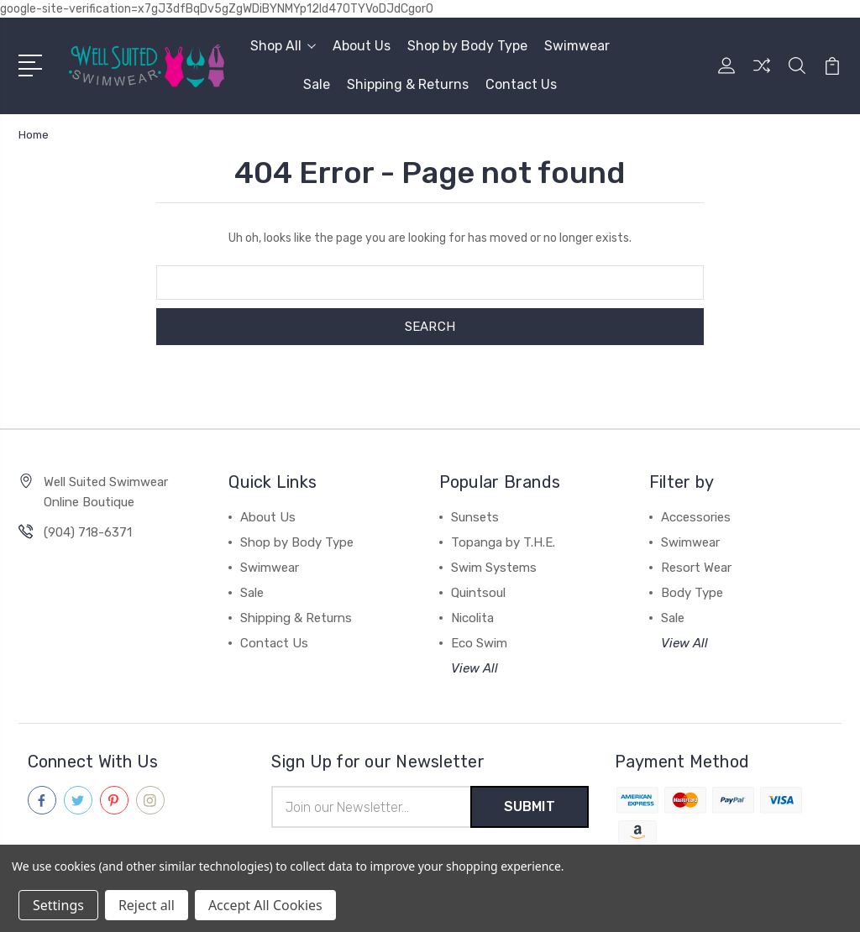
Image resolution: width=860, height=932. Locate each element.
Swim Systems (494, 567)
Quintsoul (478, 592)
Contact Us (521, 84)
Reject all (146, 905)
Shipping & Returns (408, 84)
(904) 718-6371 (88, 532)
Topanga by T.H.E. (503, 542)
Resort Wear (696, 567)
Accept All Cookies (265, 905)
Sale (316, 84)
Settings (58, 905)
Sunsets (475, 517)
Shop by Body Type (467, 46)
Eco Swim (479, 643)
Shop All (283, 46)
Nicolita (472, 618)
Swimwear (577, 46)
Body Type (692, 592)
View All (474, 668)
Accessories (696, 517)
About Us (362, 46)
